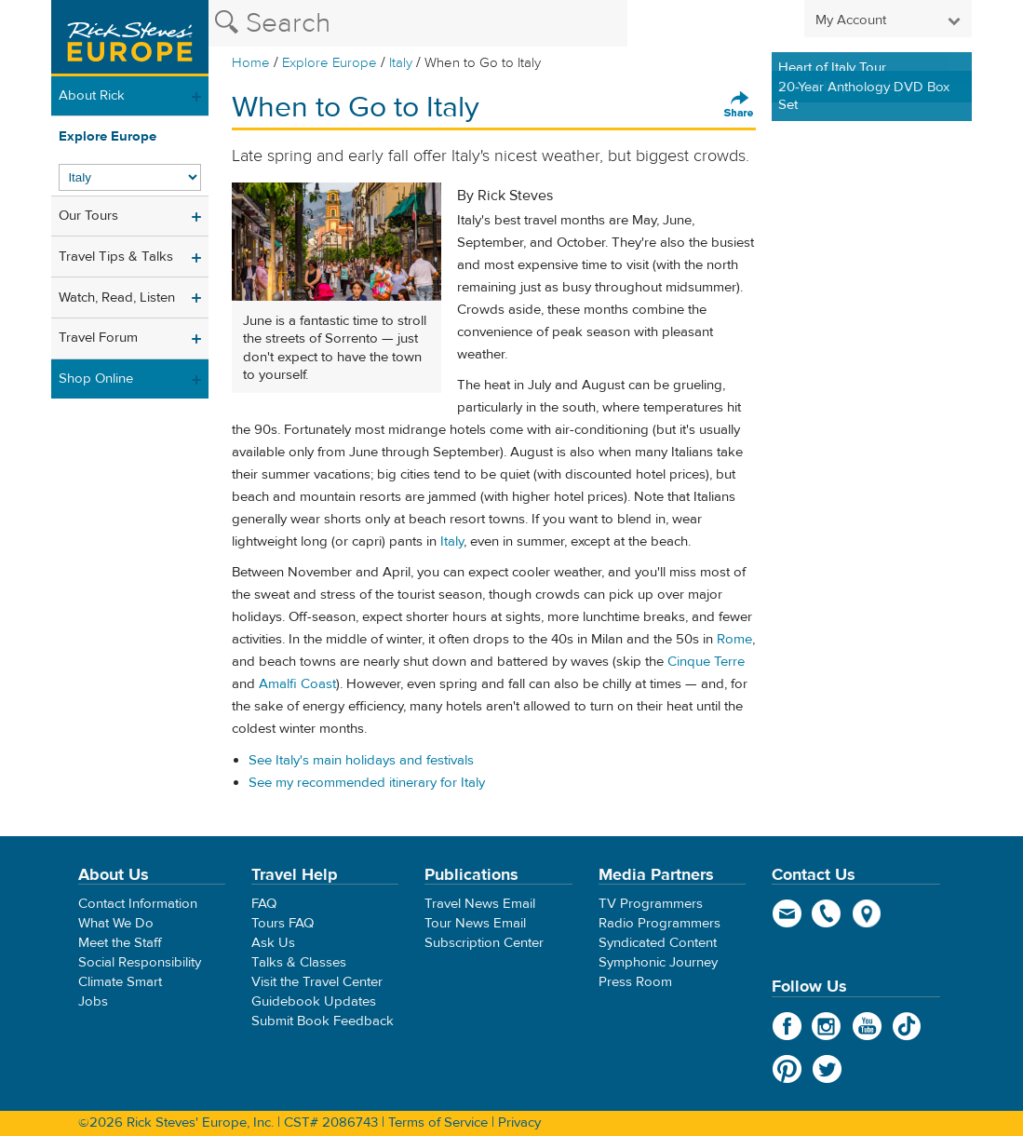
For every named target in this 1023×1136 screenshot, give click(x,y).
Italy (400, 63)
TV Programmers (651, 904)
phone (827, 913)
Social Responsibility (139, 962)
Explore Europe (329, 63)
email (787, 913)
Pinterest (787, 1069)
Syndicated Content (658, 943)
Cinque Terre (706, 661)
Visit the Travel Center (317, 982)
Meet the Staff (120, 943)
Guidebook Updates (313, 1001)
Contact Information (137, 904)
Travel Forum (98, 337)
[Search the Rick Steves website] (418, 23)
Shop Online (96, 378)
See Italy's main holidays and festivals (361, 760)
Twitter (827, 1069)
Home (251, 63)
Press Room (635, 982)
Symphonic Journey (658, 962)
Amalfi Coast (297, 684)
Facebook (787, 1026)
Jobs (93, 1001)
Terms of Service (438, 1122)
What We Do (116, 923)
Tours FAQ (282, 923)
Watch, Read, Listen (117, 297)
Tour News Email (475, 923)
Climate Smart (120, 982)
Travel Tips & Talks (116, 256)
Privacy (519, 1122)
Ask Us (273, 943)
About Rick (92, 95)
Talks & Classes (298, 962)
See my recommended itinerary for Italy (367, 782)
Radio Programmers (659, 923)
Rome (734, 639)
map (867, 913)
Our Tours (88, 215)
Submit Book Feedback (322, 1021)
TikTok (907, 1026)
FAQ (263, 904)
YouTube (867, 1026)
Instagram (827, 1026)
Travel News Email (479, 904)
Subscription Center (484, 943)
